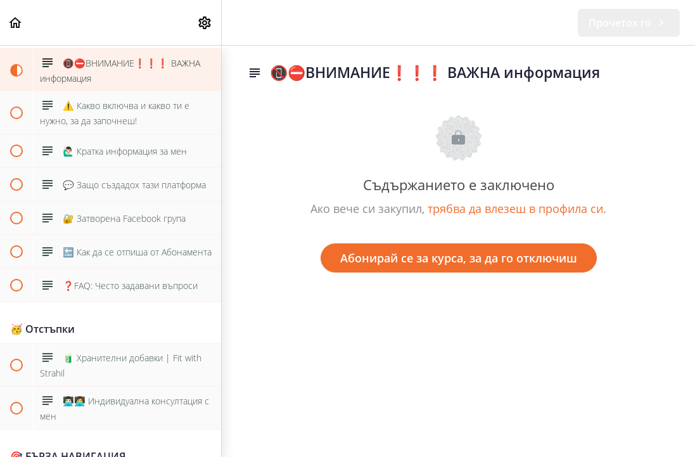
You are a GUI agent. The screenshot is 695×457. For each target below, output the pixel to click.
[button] (16, 22)
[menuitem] (205, 22)
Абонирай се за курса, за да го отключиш (458, 258)
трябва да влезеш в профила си (515, 208)
